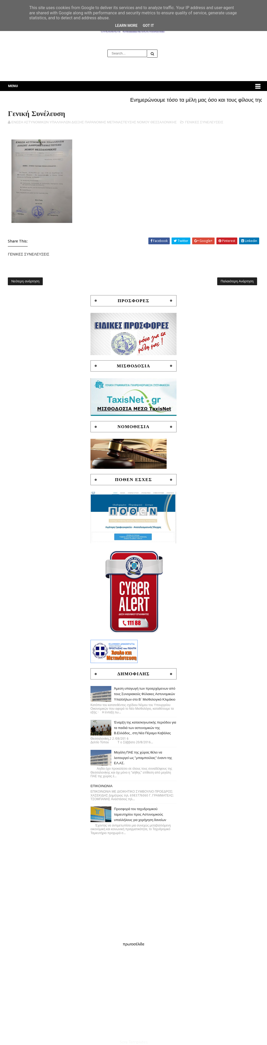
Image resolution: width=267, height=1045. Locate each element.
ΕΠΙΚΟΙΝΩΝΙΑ (101, 786)
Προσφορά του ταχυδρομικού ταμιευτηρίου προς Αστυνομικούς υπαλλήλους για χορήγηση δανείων (140, 814)
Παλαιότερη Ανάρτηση (237, 281)
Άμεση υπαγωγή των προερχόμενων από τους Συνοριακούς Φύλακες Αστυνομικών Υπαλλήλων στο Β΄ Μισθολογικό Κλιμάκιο (144, 693)
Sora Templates (134, 1042)
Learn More (126, 25)
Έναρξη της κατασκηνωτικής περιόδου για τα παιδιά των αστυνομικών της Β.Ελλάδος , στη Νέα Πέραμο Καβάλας (145, 727)
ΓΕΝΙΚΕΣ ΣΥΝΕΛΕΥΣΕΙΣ (204, 122)
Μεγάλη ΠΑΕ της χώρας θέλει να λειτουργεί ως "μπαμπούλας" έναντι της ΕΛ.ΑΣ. (143, 757)
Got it (148, 25)
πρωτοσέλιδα (133, 944)
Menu (13, 86)
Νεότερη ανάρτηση (25, 281)
